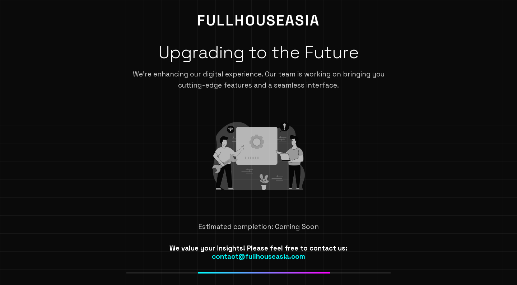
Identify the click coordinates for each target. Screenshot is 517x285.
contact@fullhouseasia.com (258, 256)
